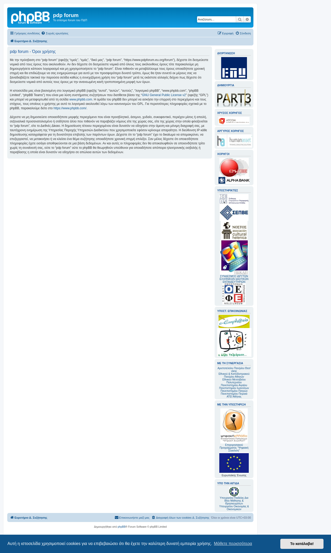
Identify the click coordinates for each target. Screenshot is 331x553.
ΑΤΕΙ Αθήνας (234, 396)
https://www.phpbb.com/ (70, 108)
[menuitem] (54, 33)
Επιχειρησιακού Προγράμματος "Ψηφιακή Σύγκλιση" (234, 430)
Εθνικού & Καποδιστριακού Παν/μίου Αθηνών (234, 375)
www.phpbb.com (80, 99)
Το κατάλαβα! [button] (302, 544)
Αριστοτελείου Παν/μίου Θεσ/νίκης (234, 369)
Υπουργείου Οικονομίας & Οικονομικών (234, 508)
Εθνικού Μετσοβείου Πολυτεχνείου (234, 381)
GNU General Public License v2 (164, 95)
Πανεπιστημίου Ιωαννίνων (234, 388)
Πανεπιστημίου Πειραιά (234, 393)
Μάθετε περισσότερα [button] (233, 543)
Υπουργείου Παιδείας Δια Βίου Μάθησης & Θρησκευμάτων (234, 500)
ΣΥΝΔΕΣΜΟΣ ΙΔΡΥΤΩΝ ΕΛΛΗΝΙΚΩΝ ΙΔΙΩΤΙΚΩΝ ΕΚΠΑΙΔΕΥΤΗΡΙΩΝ (234, 279)
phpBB (121, 526)
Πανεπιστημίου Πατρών (234, 391)
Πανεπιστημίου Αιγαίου (234, 385)
